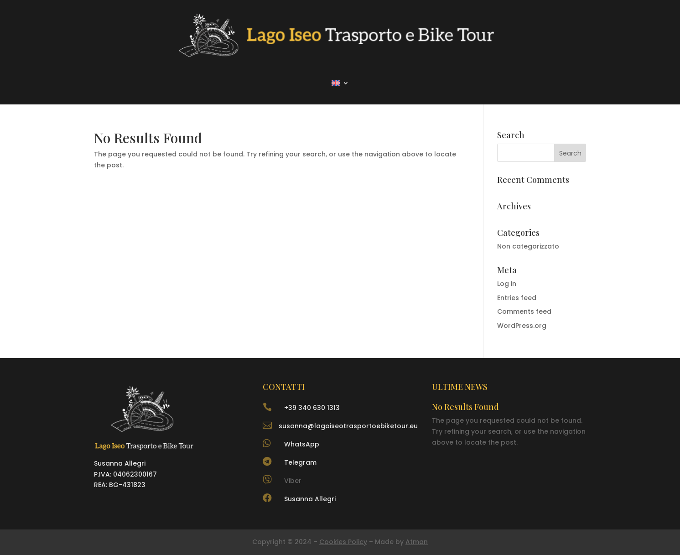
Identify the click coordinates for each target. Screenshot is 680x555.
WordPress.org (521, 325)
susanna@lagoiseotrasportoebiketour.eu (348, 426)
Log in (506, 283)
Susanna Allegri (310, 498)
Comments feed (524, 311)
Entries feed (516, 297)
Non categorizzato (528, 246)
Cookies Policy (343, 541)
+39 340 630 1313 (312, 407)
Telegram (300, 462)
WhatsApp (301, 444)
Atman (416, 541)
